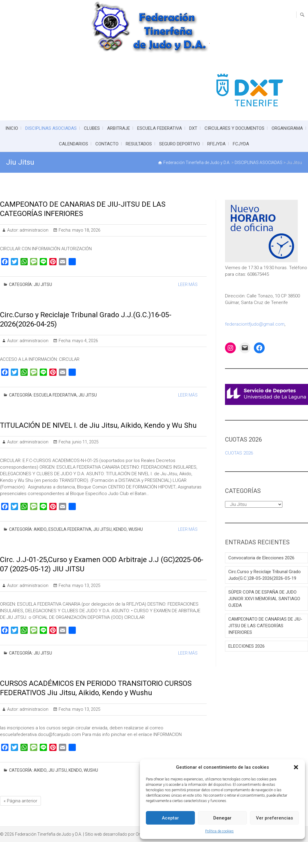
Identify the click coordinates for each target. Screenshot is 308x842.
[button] (296, 767)
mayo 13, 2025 (85, 585)
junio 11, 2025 (85, 441)
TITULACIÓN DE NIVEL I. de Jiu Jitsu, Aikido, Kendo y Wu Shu (98, 425)
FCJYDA (241, 144)
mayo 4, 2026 (84, 340)
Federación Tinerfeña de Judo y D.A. (48, 834)
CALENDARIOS (73, 144)
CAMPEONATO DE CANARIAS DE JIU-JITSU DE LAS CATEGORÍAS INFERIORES (265, 625)
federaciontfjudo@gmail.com (255, 324)
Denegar (222, 818)
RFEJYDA (216, 144)
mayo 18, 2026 (85, 230)
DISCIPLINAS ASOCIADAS (51, 128)
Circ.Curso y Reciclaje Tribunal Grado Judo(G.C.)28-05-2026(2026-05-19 (264, 575)
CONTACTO (107, 144)
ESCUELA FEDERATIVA (159, 128)
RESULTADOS (139, 144)
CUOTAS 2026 (239, 453)
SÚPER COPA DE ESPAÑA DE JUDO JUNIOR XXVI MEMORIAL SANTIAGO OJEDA (264, 598)
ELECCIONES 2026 (246, 646)
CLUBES (92, 128)
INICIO (11, 128)
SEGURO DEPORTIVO (179, 144)
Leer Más (188, 284)
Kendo (120, 529)
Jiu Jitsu (43, 284)
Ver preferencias (274, 818)
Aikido (40, 529)
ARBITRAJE (118, 128)
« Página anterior (20, 801)
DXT (193, 128)
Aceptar (170, 818)
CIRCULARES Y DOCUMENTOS (234, 128)
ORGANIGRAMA (287, 128)
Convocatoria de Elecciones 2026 (261, 558)
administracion (33, 230)
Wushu (135, 529)
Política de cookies (219, 831)
